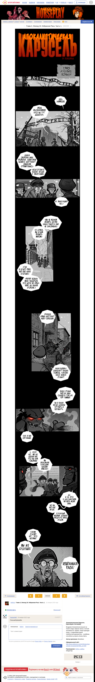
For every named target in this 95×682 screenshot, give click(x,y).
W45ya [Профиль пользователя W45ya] (13, 602)
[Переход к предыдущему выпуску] (12, 310)
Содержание (38, 21)
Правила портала (31, 679)
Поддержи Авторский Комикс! (16, 669)
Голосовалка (40, 2)
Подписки (32, 2)
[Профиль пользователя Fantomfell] (5, 616)
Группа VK (63, 2)
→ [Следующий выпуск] (70, 26)
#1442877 (58, 617)
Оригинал (57, 610)
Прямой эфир (50, 2)
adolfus (82, 649)
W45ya (77, 649)
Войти (21, 626)
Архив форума (41, 679)
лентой (22, 21)
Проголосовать (11, 610)
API (57, 2)
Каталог (24, 2)
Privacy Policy (38, 641)
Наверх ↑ (78, 662)
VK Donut (56, 669)
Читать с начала (8, 21)
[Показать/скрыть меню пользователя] (91, 2)
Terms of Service (48, 641)
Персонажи (57, 21)
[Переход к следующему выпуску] (47, 310)
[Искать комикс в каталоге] (66, 677)
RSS (66, 21)
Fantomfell (13, 617)
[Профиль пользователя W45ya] (7, 603)
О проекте (11, 679)
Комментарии (48, 21)
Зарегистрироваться (31, 626)
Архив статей (51, 679)
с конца (16, 21)
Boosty (71, 2)
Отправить (56, 645)
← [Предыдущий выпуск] (24, 26)
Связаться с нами (19, 679)
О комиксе (29, 21)
